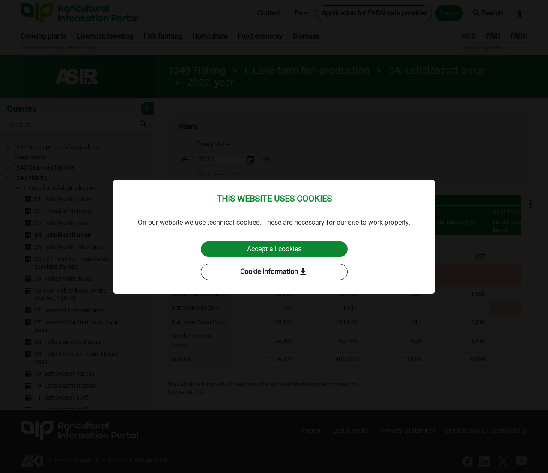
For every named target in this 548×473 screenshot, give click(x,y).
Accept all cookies (274, 249)
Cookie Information (274, 272)
